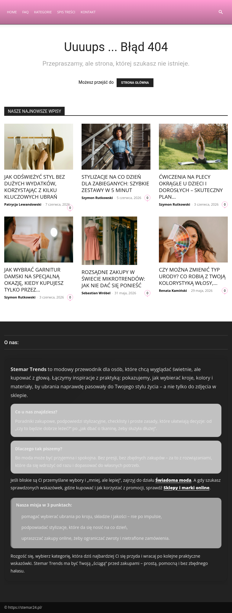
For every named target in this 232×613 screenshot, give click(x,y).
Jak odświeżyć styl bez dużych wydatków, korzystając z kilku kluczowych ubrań (34, 186)
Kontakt (88, 12)
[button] (220, 12)
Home (12, 12)
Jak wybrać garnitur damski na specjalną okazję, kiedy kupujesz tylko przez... (33, 279)
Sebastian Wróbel (96, 293)
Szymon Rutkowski (97, 197)
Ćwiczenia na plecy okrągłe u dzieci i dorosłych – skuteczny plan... (191, 186)
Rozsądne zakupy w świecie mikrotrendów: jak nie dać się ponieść (113, 279)
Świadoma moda (173, 480)
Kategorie (43, 12)
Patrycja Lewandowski (22, 204)
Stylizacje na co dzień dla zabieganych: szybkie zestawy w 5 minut (115, 183)
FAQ (25, 12)
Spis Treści (66, 12)
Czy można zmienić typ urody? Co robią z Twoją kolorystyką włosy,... (192, 276)
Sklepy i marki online (186, 488)
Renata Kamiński (173, 290)
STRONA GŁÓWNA (135, 83)
